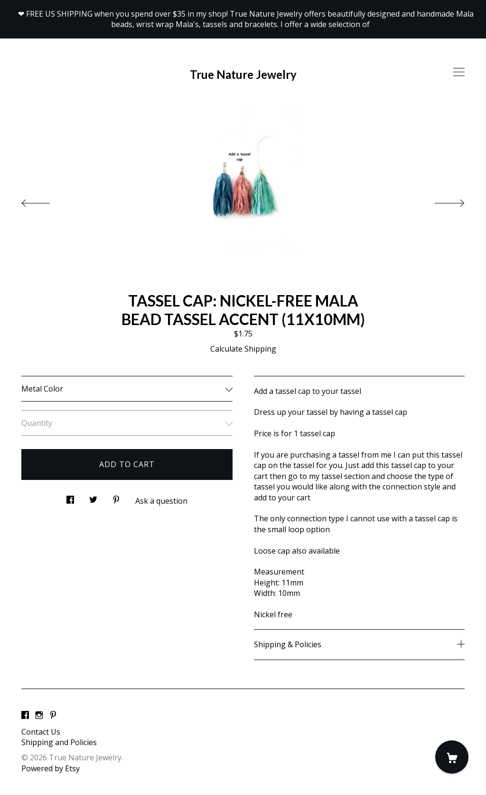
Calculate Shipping (243, 349)
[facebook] (25, 715)
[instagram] (39, 715)
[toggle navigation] (459, 72)
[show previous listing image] (45, 200)
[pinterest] (53, 715)
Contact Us (40, 732)
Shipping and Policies (59, 742)
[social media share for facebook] (70, 497)
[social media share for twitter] (93, 497)
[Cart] (451, 757)
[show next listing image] (441, 200)
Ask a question (161, 501)
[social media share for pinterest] (116, 497)
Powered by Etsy (50, 768)
